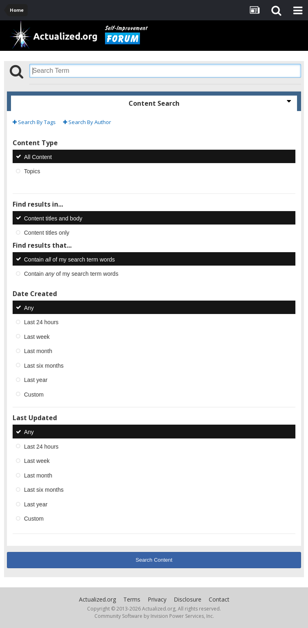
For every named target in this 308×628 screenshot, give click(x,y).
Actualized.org (97, 599)
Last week (37, 336)
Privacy (157, 599)
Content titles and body (53, 218)
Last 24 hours (41, 322)
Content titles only (46, 232)
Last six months (43, 365)
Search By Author (87, 122)
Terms (131, 599)
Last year (36, 380)
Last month (38, 351)
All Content (38, 156)
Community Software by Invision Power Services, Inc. (154, 616)
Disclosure (187, 599)
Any (29, 307)
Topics (32, 171)
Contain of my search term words (69, 259)
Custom (34, 394)
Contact (219, 599)
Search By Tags (34, 122)
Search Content (153, 560)
